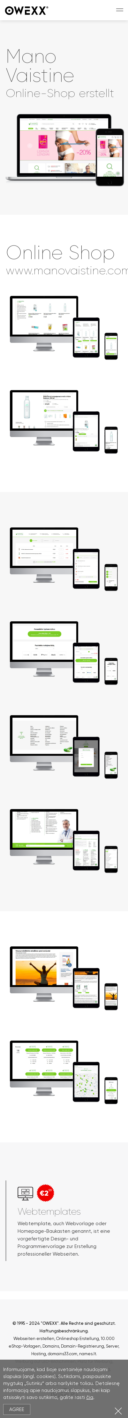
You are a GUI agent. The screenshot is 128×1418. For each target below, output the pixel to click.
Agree (16, 1409)
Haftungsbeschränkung (64, 1331)
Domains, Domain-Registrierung (73, 1346)
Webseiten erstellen (33, 1338)
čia (89, 1397)
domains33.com (62, 1353)
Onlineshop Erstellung (77, 1338)
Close (118, 1411)
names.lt (87, 1353)
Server (112, 1346)
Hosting (38, 1353)
